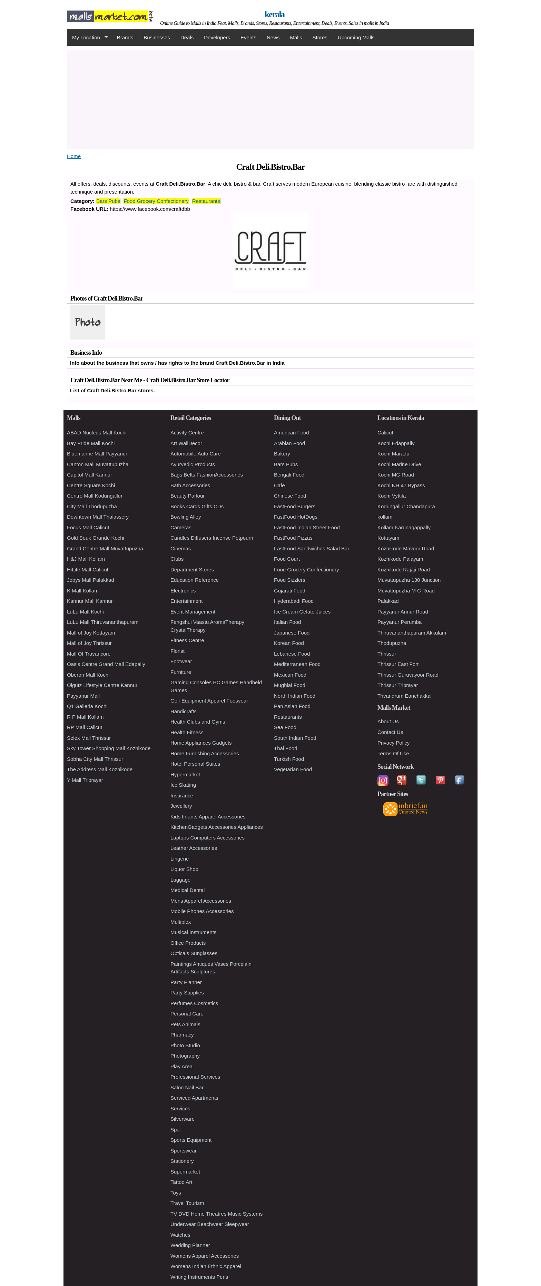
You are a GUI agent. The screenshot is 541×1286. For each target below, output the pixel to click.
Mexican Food (290, 675)
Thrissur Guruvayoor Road (408, 675)
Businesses (157, 37)
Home (74, 156)
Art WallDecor (186, 443)
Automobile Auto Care (195, 454)
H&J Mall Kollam (86, 559)
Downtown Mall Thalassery (98, 517)
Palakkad (388, 601)
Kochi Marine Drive (399, 464)
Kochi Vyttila (391, 496)
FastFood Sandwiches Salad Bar (311, 548)
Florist (177, 651)
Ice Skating (183, 785)
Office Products (188, 943)
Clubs (177, 559)
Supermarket (185, 1172)
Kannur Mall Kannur (90, 601)
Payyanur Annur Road (402, 612)
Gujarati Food (289, 590)
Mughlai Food (289, 685)
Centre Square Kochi (91, 485)
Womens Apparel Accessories (204, 1256)
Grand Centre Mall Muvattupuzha (105, 548)
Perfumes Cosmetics (194, 1003)
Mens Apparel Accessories (200, 901)
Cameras (180, 527)
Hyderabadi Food (294, 601)
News (273, 37)
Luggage (180, 880)
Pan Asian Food (292, 706)
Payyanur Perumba (399, 622)
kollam (384, 517)
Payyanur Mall (83, 696)
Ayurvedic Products (192, 464)
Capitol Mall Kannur (89, 475)
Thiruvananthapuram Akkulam (411, 633)
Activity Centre (187, 432)
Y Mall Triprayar (85, 780)
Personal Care (187, 1014)
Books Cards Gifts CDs (197, 506)
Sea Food (285, 727)
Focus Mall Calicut (88, 527)
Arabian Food (289, 443)
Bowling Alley (185, 517)
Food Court (287, 559)
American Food (291, 432)
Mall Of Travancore (89, 654)
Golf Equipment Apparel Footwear (209, 701)
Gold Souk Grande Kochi (95, 538)
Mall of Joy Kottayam (91, 633)
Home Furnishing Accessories (204, 753)
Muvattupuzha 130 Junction (409, 580)
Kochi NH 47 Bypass (401, 485)
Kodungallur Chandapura (406, 506)
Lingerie (179, 859)
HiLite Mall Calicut (87, 569)
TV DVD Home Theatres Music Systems (216, 1214)
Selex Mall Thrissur (89, 738)
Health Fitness (187, 732)
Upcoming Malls (356, 37)
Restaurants (206, 201)
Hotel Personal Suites (195, 764)
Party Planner (186, 982)
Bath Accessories (190, 485)
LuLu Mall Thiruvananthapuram (102, 622)
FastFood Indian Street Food (307, 527)
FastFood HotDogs (295, 517)
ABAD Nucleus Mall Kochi (97, 432)
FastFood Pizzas (293, 538)
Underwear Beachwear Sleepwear (209, 1224)
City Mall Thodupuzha (92, 506)
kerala (274, 14)
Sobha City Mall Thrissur (95, 759)
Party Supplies (187, 992)
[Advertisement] (270, 98)
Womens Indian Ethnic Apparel (205, 1266)
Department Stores (192, 569)
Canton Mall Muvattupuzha (97, 464)
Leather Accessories (193, 848)
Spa (175, 1129)
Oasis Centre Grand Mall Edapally (106, 664)
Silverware (182, 1119)
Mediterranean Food (297, 664)
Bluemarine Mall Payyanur (97, 454)
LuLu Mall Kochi (85, 612)
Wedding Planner (190, 1245)
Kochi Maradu (393, 454)
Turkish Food (289, 759)
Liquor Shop (184, 869)
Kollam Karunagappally (404, 527)
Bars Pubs (108, 201)
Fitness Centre (187, 640)
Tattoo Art (181, 1182)
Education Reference (194, 580)
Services (180, 1108)
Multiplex (180, 922)
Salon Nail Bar (187, 1087)
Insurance (181, 795)
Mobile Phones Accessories (202, 911)
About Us (388, 721)
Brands (125, 37)
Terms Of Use (393, 753)
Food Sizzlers (289, 580)
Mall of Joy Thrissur (89, 643)
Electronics (183, 590)
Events (248, 37)
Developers (217, 37)
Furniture (180, 672)
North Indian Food (294, 696)
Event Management (192, 612)
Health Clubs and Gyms (197, 722)
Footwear (181, 661)
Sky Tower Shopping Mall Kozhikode (108, 748)
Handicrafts (183, 711)
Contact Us (390, 732)
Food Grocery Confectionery (156, 201)
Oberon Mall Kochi (88, 675)
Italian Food (287, 622)
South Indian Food (295, 738)
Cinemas (180, 548)
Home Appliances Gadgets (201, 743)
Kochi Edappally (396, 443)
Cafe (279, 485)
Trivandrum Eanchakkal (404, 696)
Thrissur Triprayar (397, 685)
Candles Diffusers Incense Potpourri (211, 538)
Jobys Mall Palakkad (90, 580)
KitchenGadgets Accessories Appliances (216, 827)
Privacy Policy (393, 743)
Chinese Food (290, 496)
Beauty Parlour (187, 496)
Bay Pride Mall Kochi (91, 443)
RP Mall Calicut (84, 727)
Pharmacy (182, 1035)
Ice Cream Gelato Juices (302, 612)
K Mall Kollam (83, 590)
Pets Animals (185, 1024)
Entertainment (186, 601)
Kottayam (388, 538)
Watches (180, 1235)
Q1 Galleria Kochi (87, 706)
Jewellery (181, 806)
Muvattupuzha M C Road (406, 590)
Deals (187, 37)
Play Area (181, 1066)
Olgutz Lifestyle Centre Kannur (102, 685)
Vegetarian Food (293, 769)
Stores (320, 37)
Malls (296, 37)
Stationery (182, 1161)
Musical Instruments (193, 932)
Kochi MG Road (395, 475)
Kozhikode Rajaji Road (403, 569)
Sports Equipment (191, 1140)
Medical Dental (187, 890)
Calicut (385, 432)
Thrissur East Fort (398, 664)
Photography (185, 1056)
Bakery (282, 454)
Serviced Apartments (194, 1098)
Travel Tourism (187, 1203)
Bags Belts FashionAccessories (206, 475)
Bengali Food (289, 475)
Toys (175, 1193)
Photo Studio (185, 1045)
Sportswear (183, 1151)
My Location (87, 38)
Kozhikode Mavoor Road (405, 548)
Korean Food (289, 643)
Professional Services (195, 1077)
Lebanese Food (292, 654)
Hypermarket (185, 774)
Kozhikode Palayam (400, 559)
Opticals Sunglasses (193, 953)
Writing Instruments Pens (199, 1277)
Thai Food (285, 748)
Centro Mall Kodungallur (94, 496)
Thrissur (386, 654)
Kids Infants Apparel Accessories (208, 816)
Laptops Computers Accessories (207, 838)
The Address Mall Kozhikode (99, 769)
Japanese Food (291, 633)
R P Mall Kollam (85, 717)
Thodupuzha (391, 643)
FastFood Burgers (294, 506)
